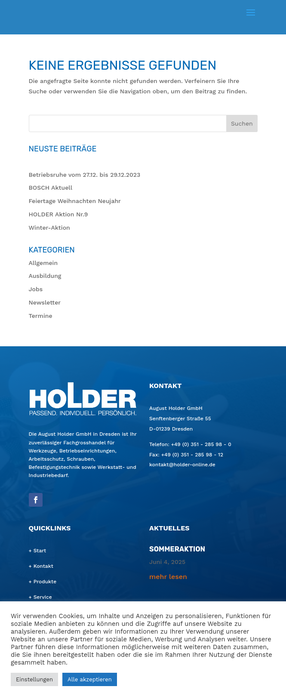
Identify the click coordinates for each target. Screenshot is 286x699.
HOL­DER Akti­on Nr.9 (58, 214)
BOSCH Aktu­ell (51, 187)
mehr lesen (168, 577)
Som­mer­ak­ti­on (177, 549)
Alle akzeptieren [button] (90, 679)
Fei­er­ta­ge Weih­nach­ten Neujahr (75, 200)
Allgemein (43, 262)
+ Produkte (43, 582)
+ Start (37, 551)
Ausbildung (45, 275)
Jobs (36, 289)
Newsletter (45, 302)
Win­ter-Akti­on (49, 227)
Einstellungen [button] (34, 679)
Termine (40, 315)
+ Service (40, 597)
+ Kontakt (41, 566)
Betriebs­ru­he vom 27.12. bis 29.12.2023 (85, 174)
